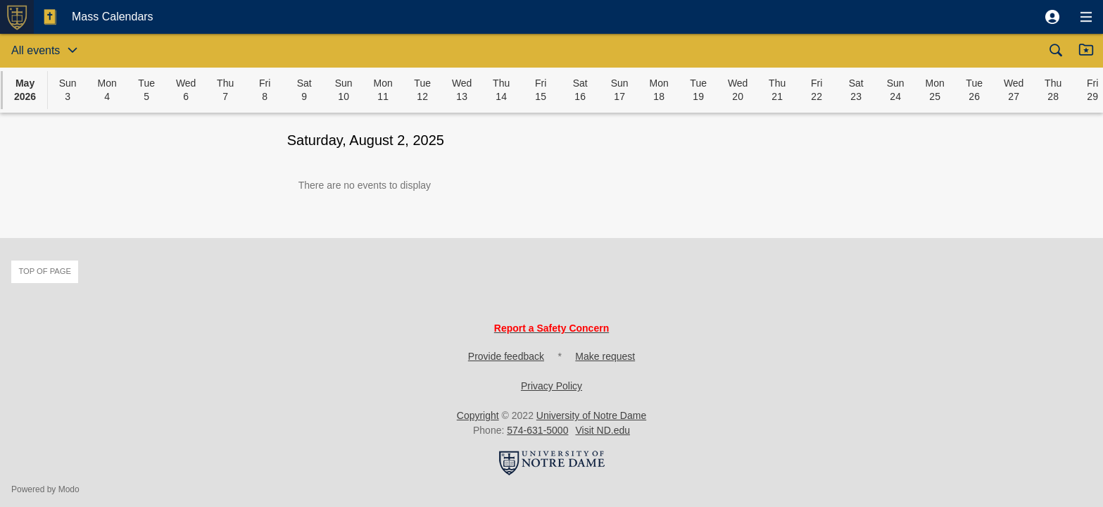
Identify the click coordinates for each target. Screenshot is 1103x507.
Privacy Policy (551, 386)
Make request (605, 356)
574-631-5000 (537, 430)
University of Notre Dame (591, 415)
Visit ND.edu (602, 430)
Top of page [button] (44, 271)
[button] (1052, 17)
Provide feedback (506, 356)
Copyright (478, 415)
